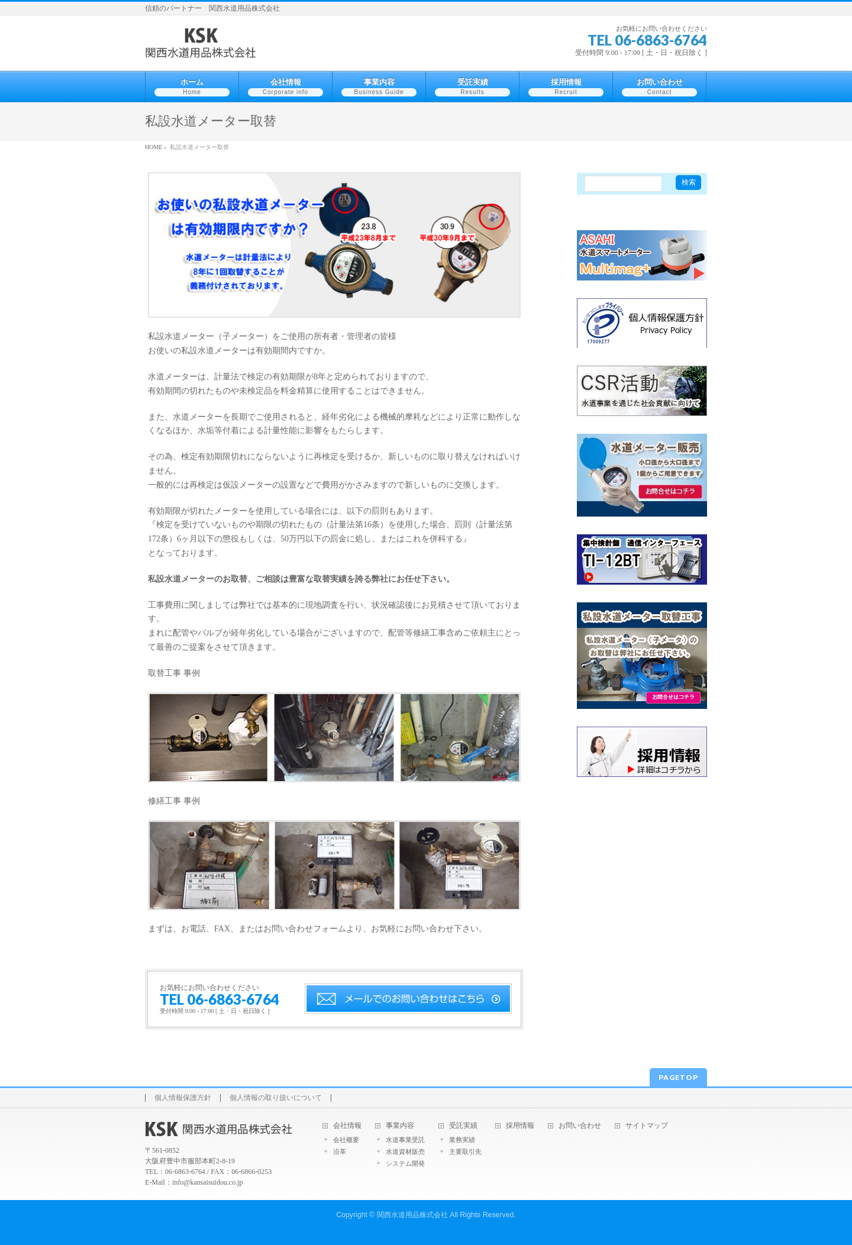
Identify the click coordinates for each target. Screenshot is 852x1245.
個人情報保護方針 (182, 1098)
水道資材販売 (405, 1151)
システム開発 (405, 1163)
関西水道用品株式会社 (412, 1215)
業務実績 (462, 1139)
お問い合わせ (580, 1126)
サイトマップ (646, 1126)
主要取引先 (465, 1151)
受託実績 (463, 1126)
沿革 (339, 1151)
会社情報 (347, 1126)
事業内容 (400, 1126)
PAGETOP (678, 1077)
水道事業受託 (405, 1139)
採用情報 (520, 1126)
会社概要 (346, 1139)
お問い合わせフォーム (304, 928)
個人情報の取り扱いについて (276, 1098)
